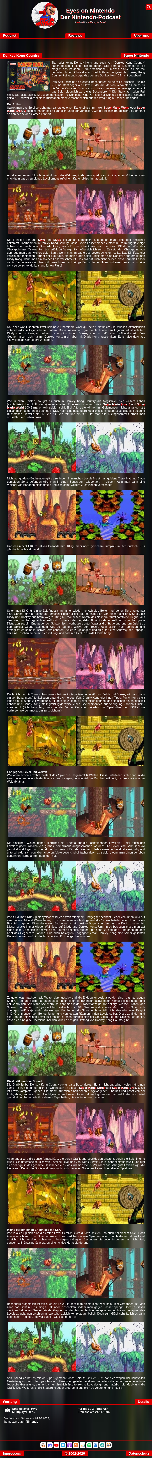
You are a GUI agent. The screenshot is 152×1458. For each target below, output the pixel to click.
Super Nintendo (136, 55)
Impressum (12, 1453)
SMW (41, 239)
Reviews (75, 35)
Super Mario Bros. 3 (116, 404)
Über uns (141, 35)
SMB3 (57, 239)
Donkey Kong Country (21, 55)
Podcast (9, 35)
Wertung (10, 1402)
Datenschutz (139, 1453)
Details (143, 1402)
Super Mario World (116, 107)
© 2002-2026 (75, 1453)
